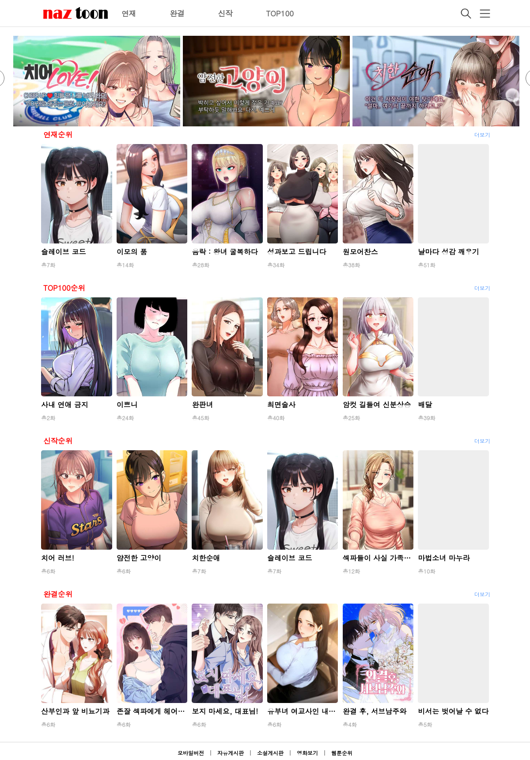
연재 (128, 13)
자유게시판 (230, 753)
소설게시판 (270, 753)
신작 (225, 13)
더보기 (482, 134)
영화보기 (307, 753)
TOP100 (280, 13)
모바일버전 (191, 753)
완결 (177, 13)
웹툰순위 (341, 753)
